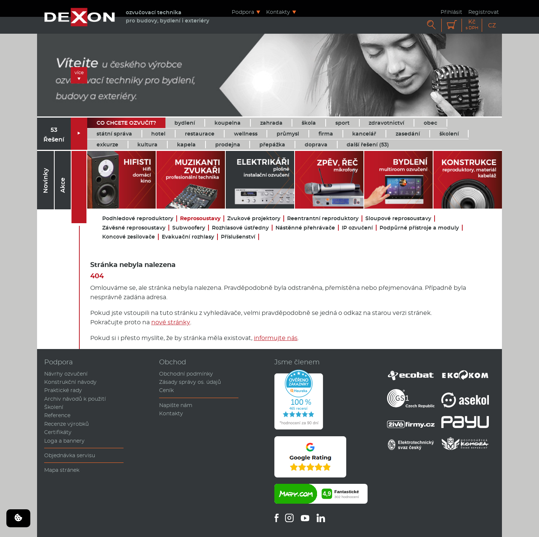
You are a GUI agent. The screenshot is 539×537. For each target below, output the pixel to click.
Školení (53, 407)
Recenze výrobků (66, 424)
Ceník (166, 390)
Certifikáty (57, 432)
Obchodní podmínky (186, 373)
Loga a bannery (64, 440)
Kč (472, 24)
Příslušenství (238, 237)
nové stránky (170, 322)
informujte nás (276, 338)
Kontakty (278, 12)
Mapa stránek (61, 470)
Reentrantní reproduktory (323, 218)
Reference (57, 415)
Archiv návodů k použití (75, 398)
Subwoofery (188, 228)
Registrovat (483, 12)
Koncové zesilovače (128, 237)
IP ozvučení (357, 228)
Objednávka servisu (69, 455)
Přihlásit (451, 12)
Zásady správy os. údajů (190, 382)
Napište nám (175, 405)
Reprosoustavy (200, 218)
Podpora (243, 12)
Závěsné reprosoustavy (133, 228)
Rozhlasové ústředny (240, 228)
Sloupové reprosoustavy (398, 218)
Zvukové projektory (253, 218)
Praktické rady (63, 390)
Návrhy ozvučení (66, 373)
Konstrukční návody (70, 382)
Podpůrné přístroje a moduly (419, 228)
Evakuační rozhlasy (188, 237)
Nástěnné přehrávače (305, 228)
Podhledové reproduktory (137, 218)
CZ (492, 25)
